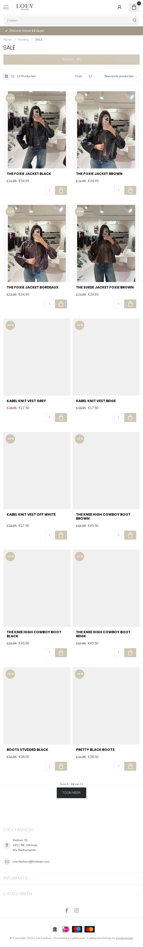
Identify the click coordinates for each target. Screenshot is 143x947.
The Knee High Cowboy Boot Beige (103, 634)
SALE (38, 40)
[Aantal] (49, 190)
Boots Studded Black (27, 750)
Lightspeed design (99, 938)
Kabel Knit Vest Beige (96, 401)
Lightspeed (77, 938)
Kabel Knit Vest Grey (26, 401)
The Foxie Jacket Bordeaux (33, 287)
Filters (71, 59)
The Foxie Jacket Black (29, 174)
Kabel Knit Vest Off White (31, 515)
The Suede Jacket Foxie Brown (105, 287)
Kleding (23, 40)
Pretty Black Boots (95, 750)
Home (7, 40)
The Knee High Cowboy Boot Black (34, 634)
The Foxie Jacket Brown (99, 174)
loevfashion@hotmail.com (31, 862)
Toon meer (71, 793)
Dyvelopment (124, 938)
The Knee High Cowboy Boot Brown (103, 517)
